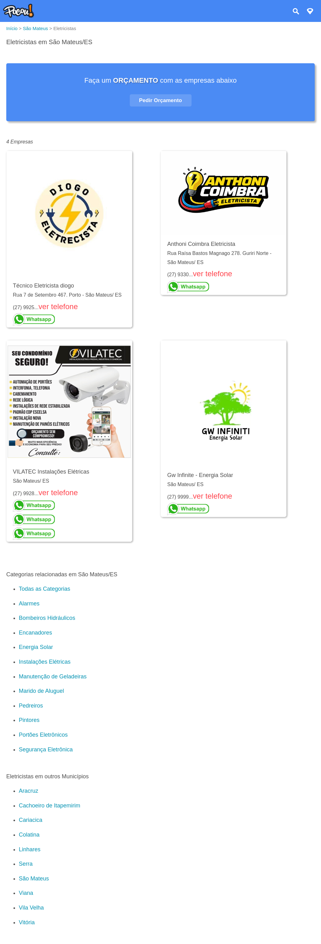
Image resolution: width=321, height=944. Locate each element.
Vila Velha (31, 908)
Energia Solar (36, 647)
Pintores (29, 720)
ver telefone (58, 306)
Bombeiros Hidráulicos (47, 618)
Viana (26, 893)
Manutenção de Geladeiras (53, 676)
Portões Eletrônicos (43, 735)
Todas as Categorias (44, 589)
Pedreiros (31, 706)
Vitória (27, 922)
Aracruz (28, 791)
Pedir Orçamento (160, 100)
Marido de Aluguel (41, 691)
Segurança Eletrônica (46, 749)
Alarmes (29, 603)
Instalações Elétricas (45, 662)
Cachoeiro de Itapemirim (49, 805)
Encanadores (35, 633)
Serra (26, 864)
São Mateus (34, 878)
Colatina (29, 835)
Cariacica (30, 820)
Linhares (29, 849)
